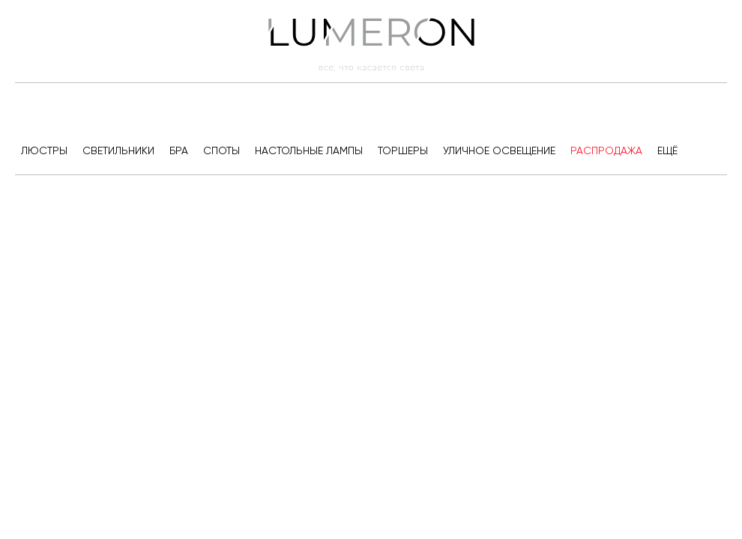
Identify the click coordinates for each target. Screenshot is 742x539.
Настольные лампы (309, 150)
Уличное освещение (499, 150)
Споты (221, 150)
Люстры (44, 150)
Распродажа (606, 150)
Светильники (118, 150)
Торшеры (403, 150)
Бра (178, 150)
